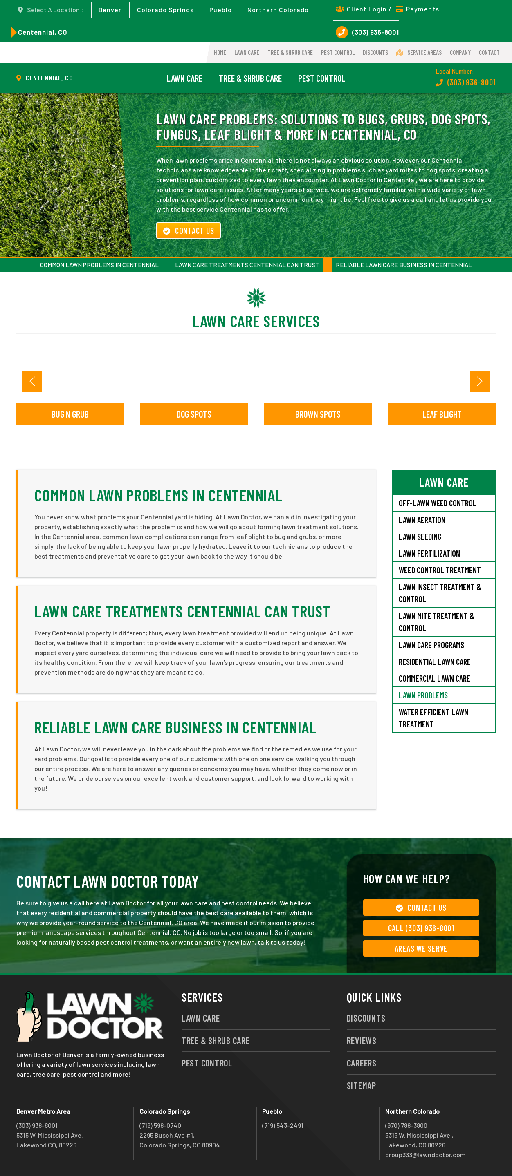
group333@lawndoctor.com (425, 1154)
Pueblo (220, 9)
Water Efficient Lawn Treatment (433, 718)
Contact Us (188, 230)
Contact (489, 52)
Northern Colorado (278, 9)
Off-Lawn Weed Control (437, 503)
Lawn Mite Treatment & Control (436, 622)
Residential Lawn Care (435, 661)
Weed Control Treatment (440, 570)
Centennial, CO (42, 32)
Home (220, 52)
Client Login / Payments (387, 9)
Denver (110, 9)
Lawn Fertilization (429, 553)
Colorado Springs (165, 9)
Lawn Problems (423, 695)
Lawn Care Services (256, 321)
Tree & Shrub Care (290, 52)
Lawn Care (246, 52)
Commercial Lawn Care (434, 678)
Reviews (362, 1040)
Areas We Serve (421, 948)
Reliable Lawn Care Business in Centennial (404, 264)
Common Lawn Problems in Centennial (99, 264)
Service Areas (419, 52)
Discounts (375, 52)
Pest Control (338, 52)
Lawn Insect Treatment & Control (440, 593)
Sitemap (361, 1085)
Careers (362, 1063)
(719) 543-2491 (282, 1125)
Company (460, 52)
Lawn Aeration (422, 520)
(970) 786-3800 (406, 1125)
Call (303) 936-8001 (421, 928)
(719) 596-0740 (160, 1125)
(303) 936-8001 (367, 32)
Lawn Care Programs (431, 645)
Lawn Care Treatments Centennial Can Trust (247, 264)
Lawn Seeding (420, 536)
